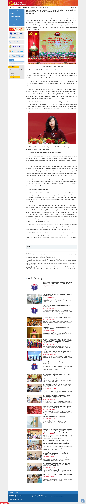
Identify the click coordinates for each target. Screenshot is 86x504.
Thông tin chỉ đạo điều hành (15, 16)
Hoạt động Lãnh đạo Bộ (14, 10)
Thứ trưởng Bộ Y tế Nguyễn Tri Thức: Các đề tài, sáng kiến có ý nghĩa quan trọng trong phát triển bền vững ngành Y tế (49, 259)
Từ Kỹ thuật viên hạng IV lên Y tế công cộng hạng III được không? (56, 362)
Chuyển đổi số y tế (13, 24)
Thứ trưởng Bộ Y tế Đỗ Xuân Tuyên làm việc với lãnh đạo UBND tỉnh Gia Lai (41, 257)
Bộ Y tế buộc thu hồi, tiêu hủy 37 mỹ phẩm (54, 416)
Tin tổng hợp (12, 13)
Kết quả (17, 77)
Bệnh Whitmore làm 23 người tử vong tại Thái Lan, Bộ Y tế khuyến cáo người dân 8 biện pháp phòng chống (57, 407)
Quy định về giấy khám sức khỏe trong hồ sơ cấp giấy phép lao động (57, 306)
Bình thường (13, 75)
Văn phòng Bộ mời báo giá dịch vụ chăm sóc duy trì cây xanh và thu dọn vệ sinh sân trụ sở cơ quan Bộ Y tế (57, 283)
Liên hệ (16, 492)
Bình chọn (12, 77)
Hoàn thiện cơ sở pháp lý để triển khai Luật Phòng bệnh (57, 474)
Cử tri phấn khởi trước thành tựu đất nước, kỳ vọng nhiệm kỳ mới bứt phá (56, 328)
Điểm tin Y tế (12, 21)
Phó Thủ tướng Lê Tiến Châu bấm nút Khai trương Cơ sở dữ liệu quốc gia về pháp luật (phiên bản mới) (56, 352)
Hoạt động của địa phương (14, 19)
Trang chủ (11, 492)
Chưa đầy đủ (13, 73)
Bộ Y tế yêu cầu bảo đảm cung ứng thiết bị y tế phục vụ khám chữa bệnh (57, 295)
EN (75, 7)
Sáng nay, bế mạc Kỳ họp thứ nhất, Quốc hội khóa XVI (57, 317)
